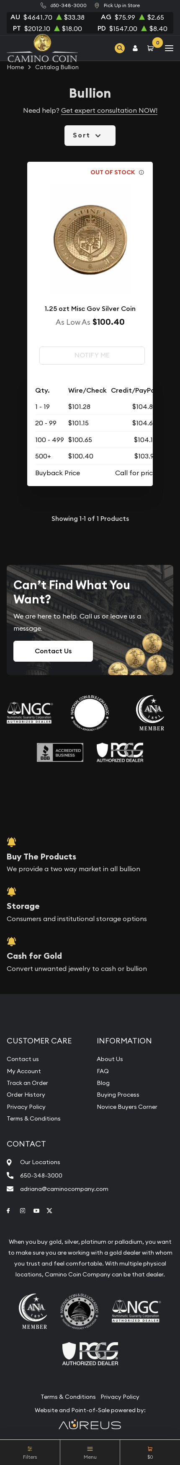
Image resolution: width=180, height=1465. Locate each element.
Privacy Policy (26, 1106)
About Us (110, 1059)
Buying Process (118, 1094)
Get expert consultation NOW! (109, 110)
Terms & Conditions (34, 1118)
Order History (26, 1094)
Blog (103, 1083)
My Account (24, 1071)
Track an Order (27, 1083)
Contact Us (53, 651)
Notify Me (92, 355)
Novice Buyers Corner (127, 1106)
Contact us (23, 1059)
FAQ (103, 1071)
